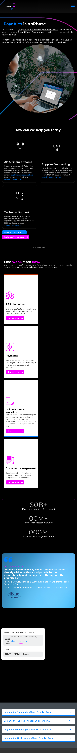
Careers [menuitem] (25, 733)
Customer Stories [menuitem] (29, 717)
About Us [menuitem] (26, 730)
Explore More (15, 321)
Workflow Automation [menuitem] (32, 705)
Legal (30, 741)
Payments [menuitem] (26, 696)
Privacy (36, 741)
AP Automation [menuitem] (29, 692)
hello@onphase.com (18, 538)
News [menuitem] (24, 721)
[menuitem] (40, 710)
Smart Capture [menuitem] (28, 699)
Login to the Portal (13, 232)
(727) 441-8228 (17, 541)
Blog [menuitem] (24, 714)
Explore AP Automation (16, 237)
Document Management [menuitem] (33, 702)
